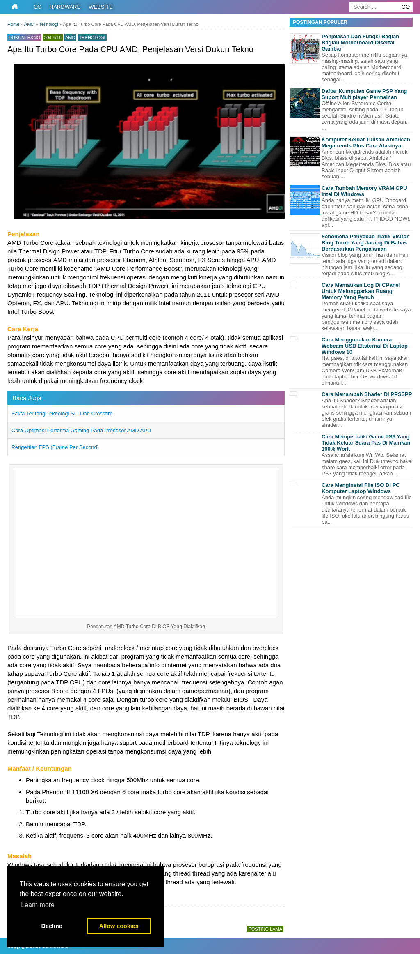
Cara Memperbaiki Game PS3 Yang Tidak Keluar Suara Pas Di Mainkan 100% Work (366, 442)
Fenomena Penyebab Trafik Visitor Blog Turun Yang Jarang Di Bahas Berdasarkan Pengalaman (365, 242)
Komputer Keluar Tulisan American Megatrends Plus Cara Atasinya (366, 142)
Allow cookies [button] (119, 926)
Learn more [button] (38, 904)
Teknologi (92, 37)
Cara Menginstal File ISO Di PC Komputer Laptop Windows (361, 488)
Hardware (65, 7)
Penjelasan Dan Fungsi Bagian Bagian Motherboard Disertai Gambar (360, 42)
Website (101, 7)
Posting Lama (265, 928)
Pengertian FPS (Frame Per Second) (55, 447)
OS (37, 7)
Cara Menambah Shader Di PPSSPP (367, 394)
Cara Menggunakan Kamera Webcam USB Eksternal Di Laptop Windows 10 (365, 345)
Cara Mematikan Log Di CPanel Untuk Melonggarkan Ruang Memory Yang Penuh (361, 291)
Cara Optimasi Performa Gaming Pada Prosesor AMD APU (81, 430)
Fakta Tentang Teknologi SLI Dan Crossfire (62, 413)
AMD (70, 37)
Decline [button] (51, 926)
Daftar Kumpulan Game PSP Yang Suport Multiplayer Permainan (364, 94)
